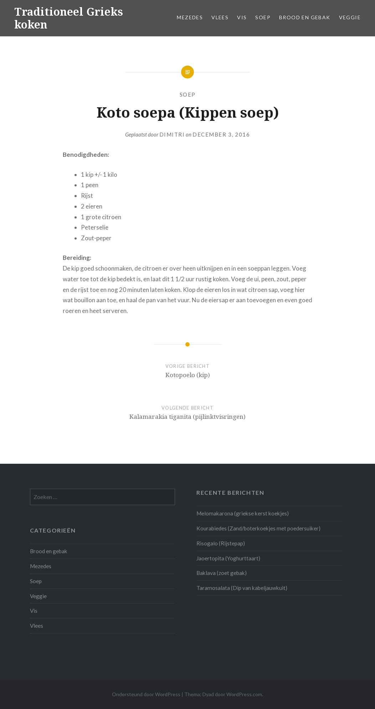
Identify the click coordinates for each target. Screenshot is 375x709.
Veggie (350, 17)
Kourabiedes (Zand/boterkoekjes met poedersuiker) (258, 528)
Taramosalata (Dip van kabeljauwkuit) (241, 588)
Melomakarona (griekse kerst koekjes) (242, 513)
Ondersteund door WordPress (146, 694)
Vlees (219, 17)
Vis (242, 17)
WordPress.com (244, 694)
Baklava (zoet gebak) (221, 573)
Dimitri (172, 134)
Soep (263, 17)
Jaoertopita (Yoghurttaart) (228, 558)
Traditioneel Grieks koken (68, 18)
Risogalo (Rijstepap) (220, 543)
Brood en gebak (304, 17)
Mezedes (190, 17)
